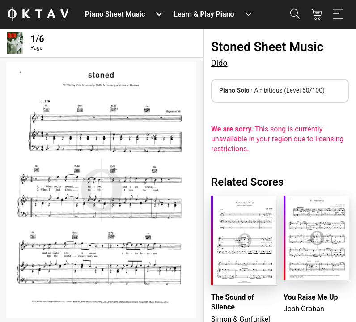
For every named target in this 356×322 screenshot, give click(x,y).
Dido (219, 63)
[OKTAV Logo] (38, 14)
